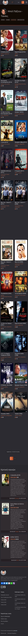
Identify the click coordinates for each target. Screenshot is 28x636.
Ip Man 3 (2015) (14, 537)
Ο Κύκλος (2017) (5, 52)
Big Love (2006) (19, 262)
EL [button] (19, 2)
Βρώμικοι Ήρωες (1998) (21, 385)
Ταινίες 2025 (3, 602)
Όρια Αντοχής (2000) (20, 323)
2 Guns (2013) (4, 142)
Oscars (2, 623)
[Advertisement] (14, 224)
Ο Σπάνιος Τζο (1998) (6, 385)
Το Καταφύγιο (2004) (20, 293)
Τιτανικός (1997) (5, 413)
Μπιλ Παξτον (21, 19)
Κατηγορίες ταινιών (5, 595)
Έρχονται (5, 616)
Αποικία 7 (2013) (19, 112)
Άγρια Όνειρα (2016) (20, 52)
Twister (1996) (18, 413)
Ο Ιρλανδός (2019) (15, 475)
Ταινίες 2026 (3, 599)
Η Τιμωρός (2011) (19, 171)
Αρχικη (2, 19)
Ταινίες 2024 (3, 604)
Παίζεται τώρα (4, 618)
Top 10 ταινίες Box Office (6, 597)
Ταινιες (8, 19)
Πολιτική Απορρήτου (11, 633)
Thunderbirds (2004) (6, 293)
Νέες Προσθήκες (4, 621)
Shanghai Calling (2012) (21, 142)
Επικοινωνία (3, 633)
